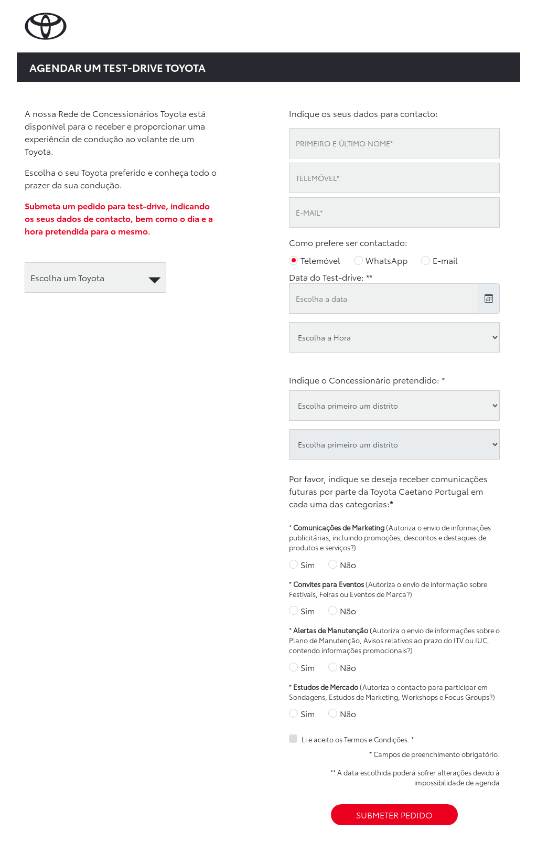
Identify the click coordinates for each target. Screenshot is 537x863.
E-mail (445, 260)
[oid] (394, 444)
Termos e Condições (375, 739)
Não (348, 564)
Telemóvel (320, 260)
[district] (394, 405)
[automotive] (95, 277)
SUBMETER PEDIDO (394, 814)
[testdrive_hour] (394, 337)
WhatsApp (386, 260)
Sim (307, 564)
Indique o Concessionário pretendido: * (367, 380)
